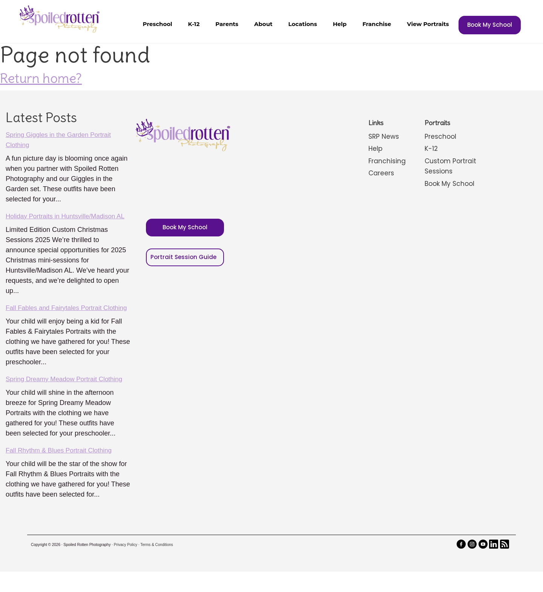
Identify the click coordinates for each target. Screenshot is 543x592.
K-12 (194, 24)
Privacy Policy (125, 565)
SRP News (384, 136)
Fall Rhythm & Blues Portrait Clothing (62, 470)
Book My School (489, 25)
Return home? (41, 78)
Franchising (387, 160)
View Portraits (428, 24)
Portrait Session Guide (183, 254)
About (263, 24)
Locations (302, 24)
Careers (381, 172)
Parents (226, 24)
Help (340, 24)
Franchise (376, 24)
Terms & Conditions (156, 565)
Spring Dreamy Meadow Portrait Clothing (67, 399)
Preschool (157, 24)
